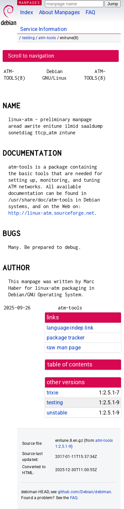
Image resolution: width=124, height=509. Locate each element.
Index (26, 12)
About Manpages (59, 12)
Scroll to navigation (31, 56)
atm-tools (47, 38)
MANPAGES (29, 2)
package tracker (65, 338)
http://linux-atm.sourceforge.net (51, 213)
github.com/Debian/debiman (84, 492)
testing (28, 38)
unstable (57, 413)
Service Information (43, 29)
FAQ (90, 12)
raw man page (64, 347)
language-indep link (70, 328)
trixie (52, 392)
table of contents (70, 364)
